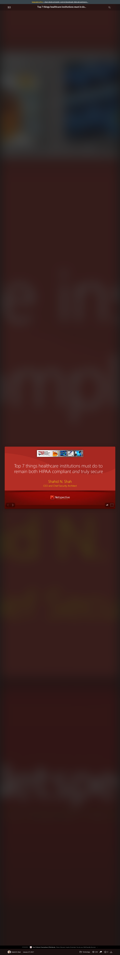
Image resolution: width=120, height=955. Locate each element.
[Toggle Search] (109, 7)
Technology (85, 952)
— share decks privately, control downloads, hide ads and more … (60, 2)
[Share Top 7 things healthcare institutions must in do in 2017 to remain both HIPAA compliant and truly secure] (100, 952)
